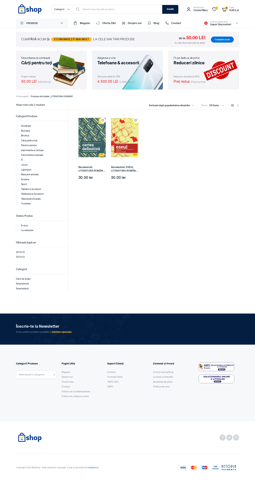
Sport (21, 184)
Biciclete (23, 131)
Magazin (81, 23)
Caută (170, 9)
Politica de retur (161, 387)
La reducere (24, 230)
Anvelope (23, 126)
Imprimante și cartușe (29, 150)
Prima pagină (22, 96)
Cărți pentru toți (26, 140)
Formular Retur (115, 377)
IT (19, 160)
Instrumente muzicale (29, 155)
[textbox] (31, 374)
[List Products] (237, 106)
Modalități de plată (162, 382)
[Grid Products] (232, 106)
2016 (19, 252)
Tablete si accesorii (28, 189)
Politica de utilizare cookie (75, 396)
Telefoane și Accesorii (30, 194)
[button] (103, 120)
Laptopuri (23, 170)
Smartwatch (22, 289)
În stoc (22, 225)
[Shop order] (172, 105)
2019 (19, 257)
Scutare (22, 179)
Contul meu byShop (163, 372)
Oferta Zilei (105, 23)
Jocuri (22, 165)
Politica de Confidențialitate (76, 392)
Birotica (22, 135)
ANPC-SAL (113, 382)
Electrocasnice (26, 145)
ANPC (110, 387)
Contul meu (67, 382)
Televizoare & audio (28, 199)
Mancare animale (27, 174)
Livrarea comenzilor (163, 377)
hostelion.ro (93, 468)
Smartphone (22, 284)
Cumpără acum (222, 40)
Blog (153, 23)
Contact (173, 23)
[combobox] (36, 375)
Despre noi (131, 23)
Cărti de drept (23, 279)
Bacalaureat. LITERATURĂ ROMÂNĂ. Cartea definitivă (91, 170)
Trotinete (23, 203)
